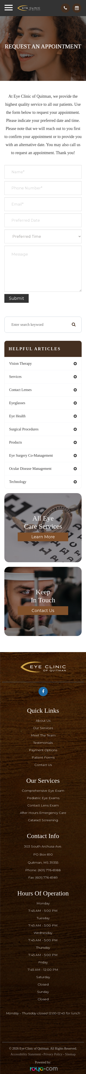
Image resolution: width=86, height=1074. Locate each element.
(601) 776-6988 (49, 870)
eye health (17, 416)
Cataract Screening (43, 820)
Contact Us (43, 610)
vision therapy (20, 363)
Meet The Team (43, 735)
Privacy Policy (53, 1054)
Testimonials (43, 742)
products (15, 442)
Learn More (43, 536)
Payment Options (43, 750)
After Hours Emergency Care (43, 813)
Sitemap (70, 1054)
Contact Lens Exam (43, 805)
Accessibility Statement (26, 1054)
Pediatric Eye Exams (43, 798)
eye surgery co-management (31, 455)
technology (17, 482)
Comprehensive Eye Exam (43, 790)
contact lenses (20, 390)
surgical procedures (24, 429)
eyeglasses (17, 403)
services (15, 377)
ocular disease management (30, 469)
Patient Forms (43, 757)
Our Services (43, 728)
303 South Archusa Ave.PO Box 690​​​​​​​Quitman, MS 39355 (43, 854)
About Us (43, 720)
